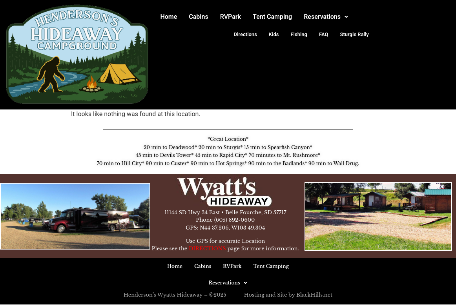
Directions (245, 34)
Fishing (298, 34)
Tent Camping (272, 16)
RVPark (230, 16)
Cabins (198, 16)
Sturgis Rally (354, 34)
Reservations (326, 16)
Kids (274, 34)
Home (168, 16)
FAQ (323, 34)
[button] (326, 17)
